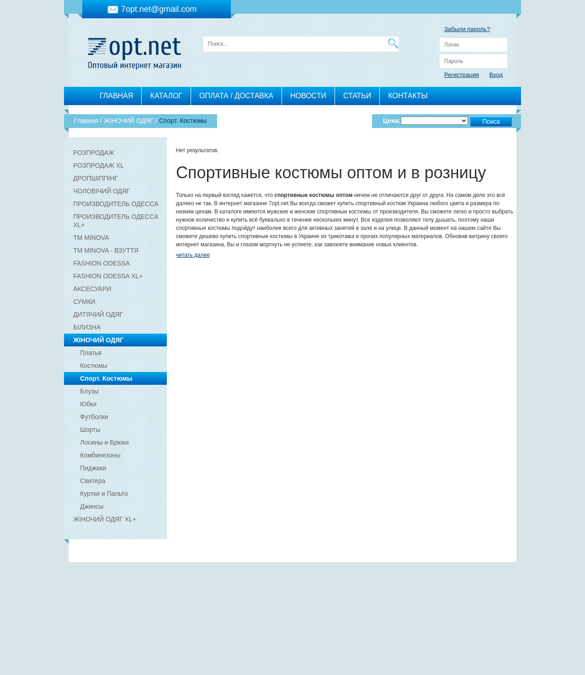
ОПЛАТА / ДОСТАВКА (236, 96)
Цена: (392, 120)
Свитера (92, 480)
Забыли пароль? (467, 29)
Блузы (89, 391)
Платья (90, 352)
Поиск (491, 121)
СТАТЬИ (357, 96)
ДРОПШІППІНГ (95, 178)
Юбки (88, 404)
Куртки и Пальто (104, 493)
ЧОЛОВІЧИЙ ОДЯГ (101, 191)
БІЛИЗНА (87, 327)
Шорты (90, 429)
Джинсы (91, 506)
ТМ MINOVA (91, 237)
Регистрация (461, 74)
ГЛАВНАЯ (116, 96)
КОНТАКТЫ (407, 96)
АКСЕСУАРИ (92, 288)
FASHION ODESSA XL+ (108, 276)
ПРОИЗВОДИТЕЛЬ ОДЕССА (115, 203)
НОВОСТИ (308, 96)
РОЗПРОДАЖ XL (98, 165)
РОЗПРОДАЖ (93, 152)
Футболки (94, 416)
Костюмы (93, 365)
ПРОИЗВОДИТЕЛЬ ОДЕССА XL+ (115, 221)
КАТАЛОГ (166, 96)
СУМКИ (84, 301)
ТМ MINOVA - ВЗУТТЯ (105, 250)
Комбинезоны (100, 455)
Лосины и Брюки (104, 442)
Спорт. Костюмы (106, 378)
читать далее (193, 255)
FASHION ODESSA (101, 263)
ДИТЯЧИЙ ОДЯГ (98, 314)
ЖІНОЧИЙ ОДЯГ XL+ (104, 519)
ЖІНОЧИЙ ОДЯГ (98, 340)
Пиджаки (93, 468)
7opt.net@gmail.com (159, 9)
